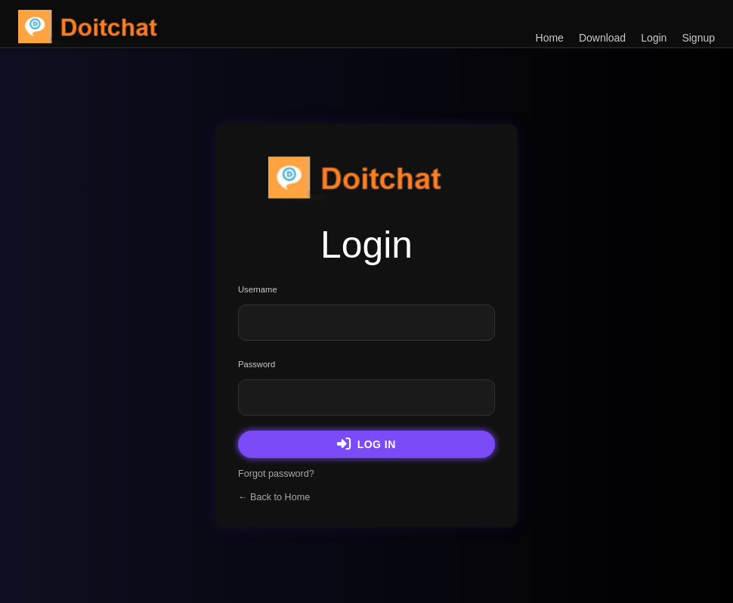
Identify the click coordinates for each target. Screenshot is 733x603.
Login (654, 38)
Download (602, 38)
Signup (698, 38)
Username (257, 289)
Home (550, 38)
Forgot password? (276, 473)
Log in (366, 444)
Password (256, 364)
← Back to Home (274, 497)
